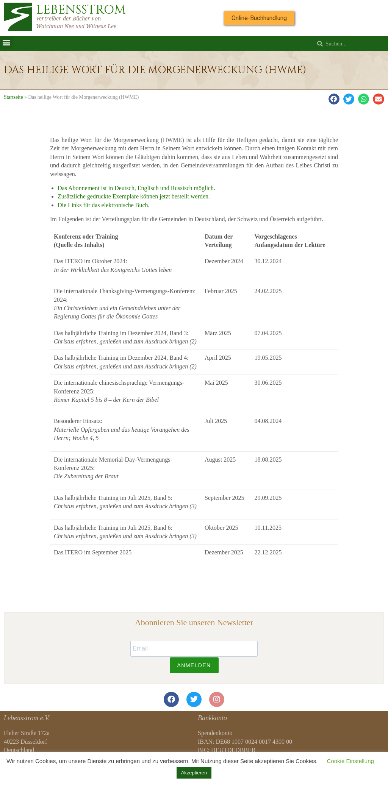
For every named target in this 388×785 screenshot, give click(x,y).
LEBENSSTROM (81, 10)
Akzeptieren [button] (194, 773)
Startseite (13, 97)
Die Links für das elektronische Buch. (104, 205)
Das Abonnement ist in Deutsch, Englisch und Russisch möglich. (136, 188)
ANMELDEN (194, 665)
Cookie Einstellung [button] (350, 761)
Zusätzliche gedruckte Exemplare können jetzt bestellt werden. (134, 196)
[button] (6, 42)
